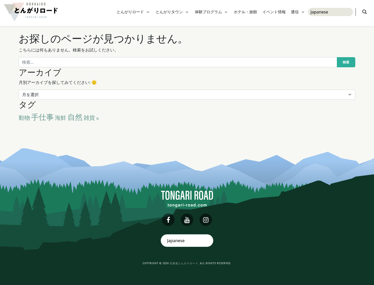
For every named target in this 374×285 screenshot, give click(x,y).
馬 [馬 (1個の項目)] (97, 119)
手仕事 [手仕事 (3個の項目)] (42, 117)
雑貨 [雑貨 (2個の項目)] (89, 117)
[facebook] (168, 220)
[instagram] (205, 220)
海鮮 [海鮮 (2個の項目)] (60, 117)
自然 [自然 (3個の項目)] (75, 117)
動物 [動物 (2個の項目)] (24, 117)
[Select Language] (330, 13)
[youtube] (187, 220)
